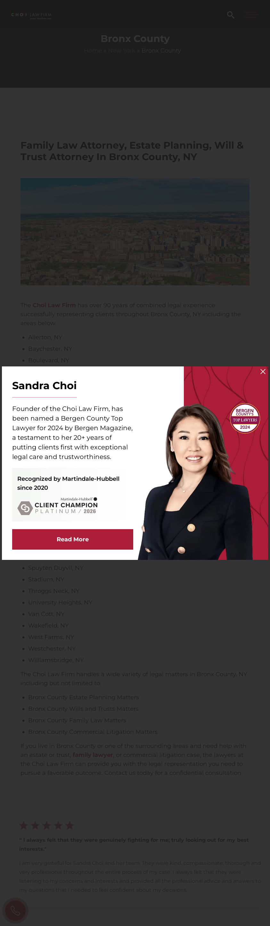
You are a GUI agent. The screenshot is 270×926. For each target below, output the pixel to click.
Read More (73, 539)
